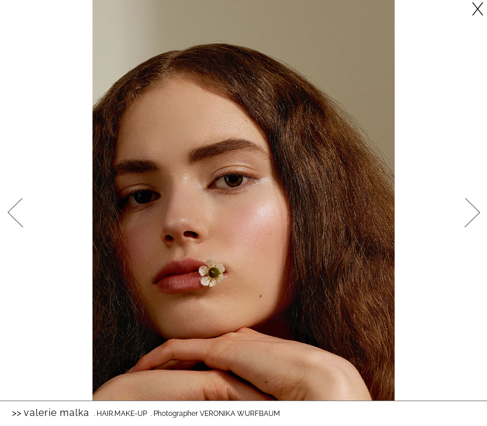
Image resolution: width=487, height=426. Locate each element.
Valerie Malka (56, 412)
